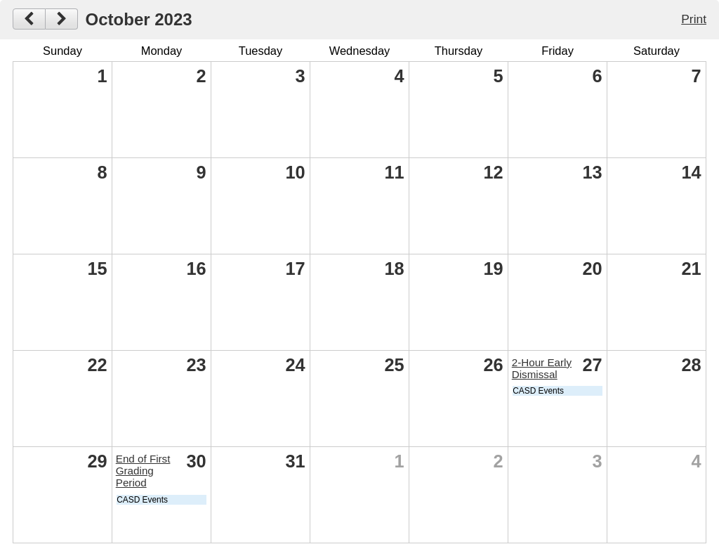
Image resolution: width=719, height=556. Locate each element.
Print (693, 19)
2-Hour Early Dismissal (542, 368)
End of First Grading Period (143, 471)
